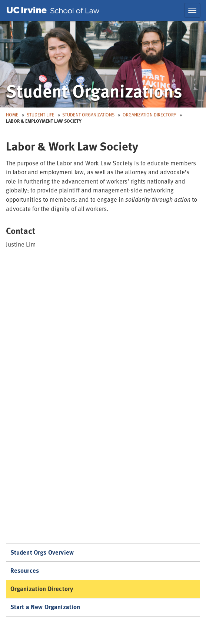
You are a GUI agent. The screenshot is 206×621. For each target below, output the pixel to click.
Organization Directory (149, 114)
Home (12, 114)
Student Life (40, 114)
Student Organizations (88, 114)
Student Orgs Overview (42, 552)
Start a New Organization (45, 606)
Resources (24, 570)
